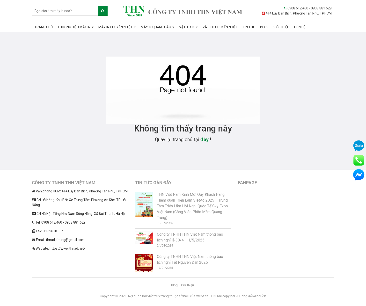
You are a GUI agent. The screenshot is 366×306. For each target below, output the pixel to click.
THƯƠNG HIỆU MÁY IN (74, 27)
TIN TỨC (249, 27)
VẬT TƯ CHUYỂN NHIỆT (220, 27)
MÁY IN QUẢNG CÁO (156, 27)
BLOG (264, 27)
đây (204, 139)
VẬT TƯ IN (187, 27)
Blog (174, 285)
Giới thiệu (187, 285)
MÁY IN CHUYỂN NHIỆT (115, 27)
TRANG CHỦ (43, 27)
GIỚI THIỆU (281, 27)
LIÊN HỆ (300, 27)
